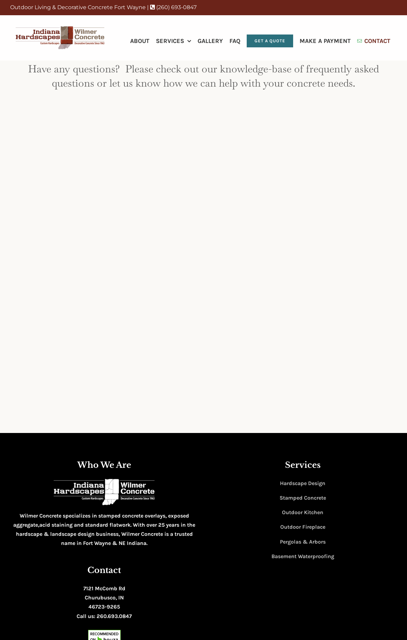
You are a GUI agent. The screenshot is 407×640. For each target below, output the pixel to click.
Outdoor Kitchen (302, 512)
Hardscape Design (302, 483)
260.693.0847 (114, 616)
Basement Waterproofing (302, 556)
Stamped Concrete (303, 498)
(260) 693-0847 (173, 7)
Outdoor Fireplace (302, 527)
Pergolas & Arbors (303, 542)
